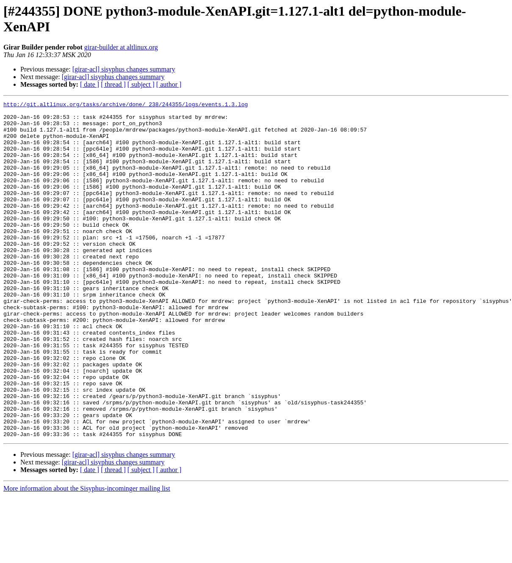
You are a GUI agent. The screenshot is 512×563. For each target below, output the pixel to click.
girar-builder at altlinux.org (121, 47)
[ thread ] (113, 84)
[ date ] (89, 84)
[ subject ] (141, 84)
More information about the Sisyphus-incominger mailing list (86, 555)
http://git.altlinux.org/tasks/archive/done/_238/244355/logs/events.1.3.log (125, 105)
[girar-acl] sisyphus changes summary (123, 69)
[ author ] (169, 84)
